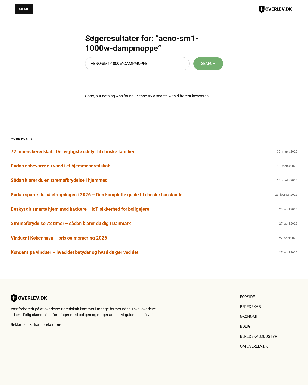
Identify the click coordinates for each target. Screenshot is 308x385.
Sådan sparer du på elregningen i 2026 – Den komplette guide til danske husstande (96, 194)
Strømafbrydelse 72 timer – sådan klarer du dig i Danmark (71, 223)
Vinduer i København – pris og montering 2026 (59, 238)
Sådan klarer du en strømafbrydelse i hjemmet (59, 180)
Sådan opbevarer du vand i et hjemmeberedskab (60, 166)
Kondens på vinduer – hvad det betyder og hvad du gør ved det (74, 252)
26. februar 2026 (286, 194)
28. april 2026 (288, 209)
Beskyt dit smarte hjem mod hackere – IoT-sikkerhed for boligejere (80, 209)
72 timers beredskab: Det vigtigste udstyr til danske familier (73, 151)
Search (208, 63)
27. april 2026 (288, 223)
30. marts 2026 (287, 151)
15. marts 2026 (287, 166)
